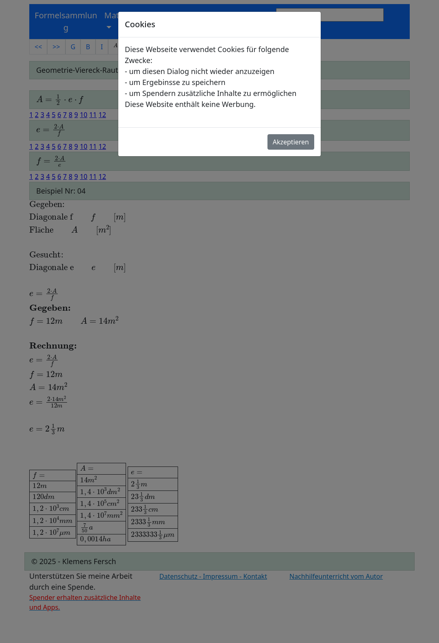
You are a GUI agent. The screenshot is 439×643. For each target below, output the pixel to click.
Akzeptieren (291, 141)
